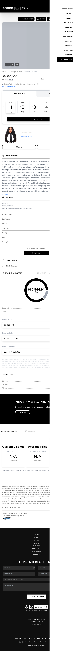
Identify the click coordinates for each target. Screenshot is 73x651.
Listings (36, 523)
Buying (36, 526)
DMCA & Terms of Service (62, 648)
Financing (36, 531)
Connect (36, 540)
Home (36, 520)
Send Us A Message (36, 582)
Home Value (36, 534)
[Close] (68, 630)
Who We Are (36, 537)
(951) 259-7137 (36, 610)
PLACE (56, 624)
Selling (36, 528)
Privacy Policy (49, 648)
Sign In (65, 2)
